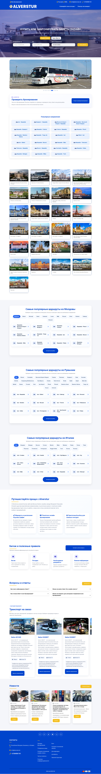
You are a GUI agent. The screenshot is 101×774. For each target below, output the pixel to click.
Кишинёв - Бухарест (20, 129)
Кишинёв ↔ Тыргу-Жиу (38, 196)
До (33, 41)
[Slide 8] (55, 90)
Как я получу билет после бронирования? (22, 594)
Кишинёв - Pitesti (80, 129)
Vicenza (75, 449)
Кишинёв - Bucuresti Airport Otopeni (80, 122)
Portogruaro (44, 449)
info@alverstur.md (76, 2)
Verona (68, 449)
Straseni (50, 320)
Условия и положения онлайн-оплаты (43, 752)
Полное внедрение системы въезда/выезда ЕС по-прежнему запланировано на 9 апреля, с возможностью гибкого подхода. (61, 708)
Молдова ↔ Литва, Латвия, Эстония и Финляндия (81, 267)
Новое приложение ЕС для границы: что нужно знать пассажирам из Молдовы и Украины (18, 707)
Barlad (14, 384)
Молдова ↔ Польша (18, 287)
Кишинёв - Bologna (20, 154)
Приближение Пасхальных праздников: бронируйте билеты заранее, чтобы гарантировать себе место (39, 707)
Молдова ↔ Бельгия (39, 233)
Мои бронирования (16, 2)
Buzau (21, 384)
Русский (60, 2)
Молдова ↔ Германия (18, 233)
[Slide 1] (43, 90)
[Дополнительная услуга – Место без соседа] (82, 696)
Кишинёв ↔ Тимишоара (57, 196)
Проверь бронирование (41, 744)
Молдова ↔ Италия (60, 180)
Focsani (28, 384)
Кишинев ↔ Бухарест (18, 180)
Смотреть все (87, 583)
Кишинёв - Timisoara (80, 142)
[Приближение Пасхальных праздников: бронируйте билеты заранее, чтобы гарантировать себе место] (40, 696)
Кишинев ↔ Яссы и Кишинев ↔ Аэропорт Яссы (82, 178)
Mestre (52, 445)
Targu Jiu (85, 384)
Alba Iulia (84, 381)
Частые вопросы (42, 756)
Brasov (22, 377)
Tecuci (46, 388)
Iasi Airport (41, 384)
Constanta (29, 377)
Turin (61, 449)
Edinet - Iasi (80, 135)
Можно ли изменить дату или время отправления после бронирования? (68, 594)
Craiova (54, 377)
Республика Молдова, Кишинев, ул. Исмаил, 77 (21, 746)
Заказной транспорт (57, 757)
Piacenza (26, 449)
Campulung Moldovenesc (27, 381)
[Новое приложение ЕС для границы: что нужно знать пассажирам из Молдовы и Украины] (19, 696)
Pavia (84, 445)
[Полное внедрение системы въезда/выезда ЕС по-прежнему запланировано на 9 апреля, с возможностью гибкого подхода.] (61, 696)
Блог (53, 743)
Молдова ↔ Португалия (57, 250)
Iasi (16, 377)
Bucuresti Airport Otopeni (42, 377)
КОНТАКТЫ (55, 754)
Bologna (30, 445)
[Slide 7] (54, 90)
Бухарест (69, 377)
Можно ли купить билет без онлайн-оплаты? (65, 589)
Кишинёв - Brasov (41, 142)
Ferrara (45, 445)
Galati (71, 381)
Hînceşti (31, 316)
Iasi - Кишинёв (21, 122)
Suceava (83, 377)
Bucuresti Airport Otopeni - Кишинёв (60, 122)
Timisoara (61, 377)
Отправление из (17, 41)
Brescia (38, 445)
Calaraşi (85, 316)
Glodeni (77, 316)
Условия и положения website (57, 747)
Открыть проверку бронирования (80, 100)
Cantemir (45, 316)
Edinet (24, 316)
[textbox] (21, 44)
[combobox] (21, 44)
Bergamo (23, 445)
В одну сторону (45, 38)
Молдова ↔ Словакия (18, 251)
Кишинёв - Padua (80, 148)
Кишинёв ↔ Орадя (17, 215)
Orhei (70, 316)
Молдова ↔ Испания (39, 251)
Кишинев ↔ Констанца (78, 196)
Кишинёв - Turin (60, 154)
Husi (34, 384)
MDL (65, 2)
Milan (58, 445)
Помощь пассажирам (83, 6)
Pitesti (49, 384)
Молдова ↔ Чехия (81, 233)
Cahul (37, 316)
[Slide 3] (46, 90)
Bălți (58, 316)
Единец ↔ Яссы (16, 269)
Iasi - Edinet (21, 142)
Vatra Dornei (57, 381)
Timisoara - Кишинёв (21, 148)
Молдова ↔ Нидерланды (57, 232)
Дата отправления (57, 41)
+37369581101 (88, 2)
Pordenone (34, 449)
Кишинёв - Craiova (40, 129)
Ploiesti (56, 384)
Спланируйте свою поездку (67, 6)
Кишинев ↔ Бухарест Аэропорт (39, 179)
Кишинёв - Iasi (60, 135)
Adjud (77, 381)
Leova (52, 316)
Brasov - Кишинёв (41, 148)
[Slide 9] (57, 90)
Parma (78, 445)
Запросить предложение (17, 673)
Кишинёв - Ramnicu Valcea (20, 136)
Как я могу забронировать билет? (20, 589)
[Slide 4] (48, 90)
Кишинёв (16, 316)
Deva (77, 377)
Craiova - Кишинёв (60, 129)
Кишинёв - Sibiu (60, 142)
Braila (64, 381)
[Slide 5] (50, 90)
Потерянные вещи (42, 748)
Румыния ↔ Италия (38, 215)
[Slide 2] (45, 90)
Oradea (48, 381)
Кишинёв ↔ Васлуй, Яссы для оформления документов (81, 248)
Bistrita (16, 381)
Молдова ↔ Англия (60, 215)
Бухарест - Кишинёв (40, 122)
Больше (14, 719)
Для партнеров (55, 751)
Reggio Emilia (53, 449)
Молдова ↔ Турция (60, 269)
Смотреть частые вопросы (78, 548)
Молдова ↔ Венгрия (39, 269)
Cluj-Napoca (40, 381)
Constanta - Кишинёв (60, 148)
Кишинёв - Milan (40, 154)
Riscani (64, 316)
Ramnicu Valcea (76, 384)
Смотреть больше (86, 686)
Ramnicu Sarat (65, 384)
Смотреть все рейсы (50, 350)
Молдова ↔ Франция (82, 215)
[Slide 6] (52, 90)
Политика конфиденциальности (43, 760)
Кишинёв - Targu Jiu (40, 135)
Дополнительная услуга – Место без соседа (81, 706)
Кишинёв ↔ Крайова (18, 197)
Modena (65, 445)
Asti (16, 445)
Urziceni (54, 388)
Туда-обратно (56, 38)
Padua (71, 445)
